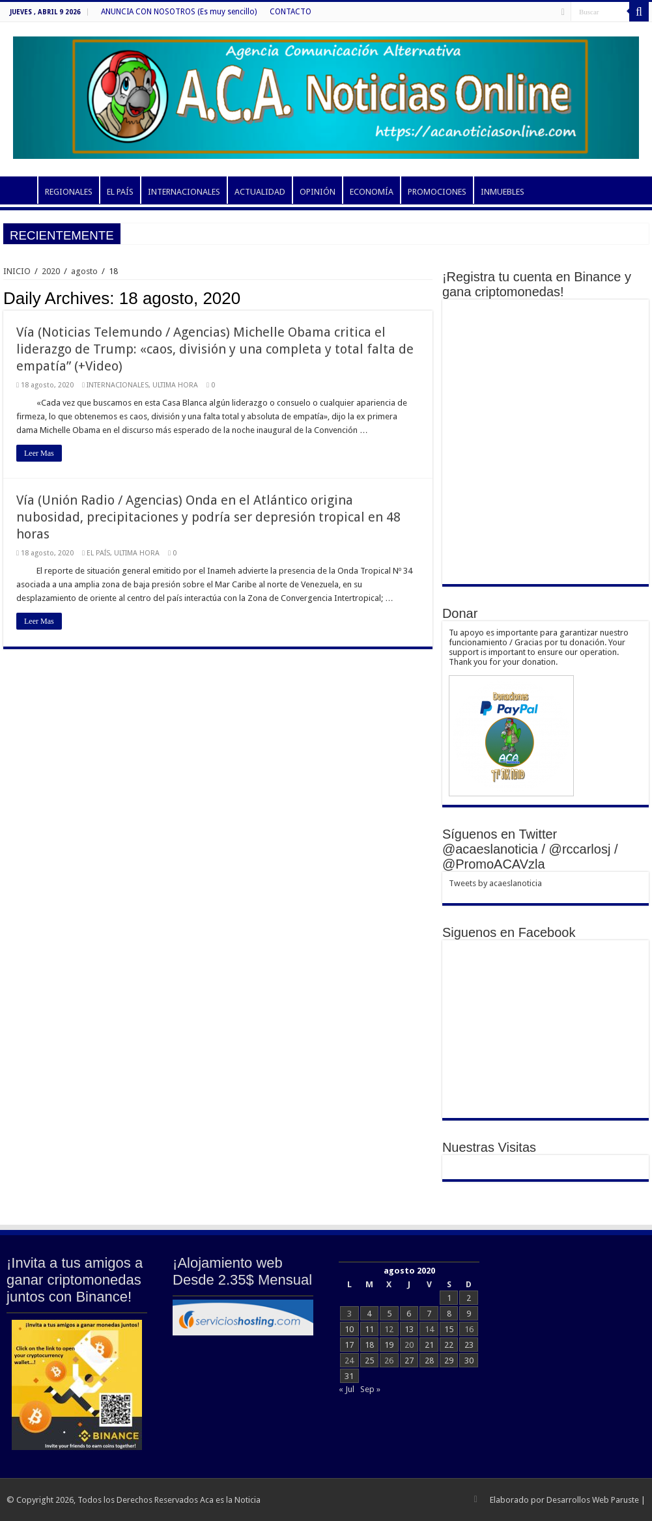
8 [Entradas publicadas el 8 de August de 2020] (449, 1314)
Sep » (370, 1389)
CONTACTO (290, 11)
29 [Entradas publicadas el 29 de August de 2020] (448, 1360)
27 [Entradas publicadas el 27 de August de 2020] (409, 1360)
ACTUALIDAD (259, 192)
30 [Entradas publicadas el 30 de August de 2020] (469, 1360)
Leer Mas (39, 453)
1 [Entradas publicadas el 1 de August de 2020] (449, 1298)
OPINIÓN (317, 192)
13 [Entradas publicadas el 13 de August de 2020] (409, 1329)
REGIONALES (68, 192)
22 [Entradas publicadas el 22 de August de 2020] (448, 1345)
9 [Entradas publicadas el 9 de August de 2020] (468, 1314)
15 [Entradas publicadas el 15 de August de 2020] (448, 1329)
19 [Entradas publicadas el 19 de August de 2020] (388, 1345)
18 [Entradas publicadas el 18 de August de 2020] (369, 1345)
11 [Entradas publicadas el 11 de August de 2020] (369, 1329)
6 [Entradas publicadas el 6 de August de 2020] (408, 1314)
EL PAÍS (120, 192)
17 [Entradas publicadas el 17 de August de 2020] (349, 1345)
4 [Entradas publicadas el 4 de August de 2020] (369, 1314)
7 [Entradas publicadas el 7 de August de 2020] (429, 1314)
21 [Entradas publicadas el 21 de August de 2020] (429, 1345)
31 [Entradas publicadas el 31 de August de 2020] (349, 1376)
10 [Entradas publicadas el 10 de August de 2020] (349, 1329)
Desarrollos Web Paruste (592, 1500)
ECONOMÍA (371, 192)
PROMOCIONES (437, 192)
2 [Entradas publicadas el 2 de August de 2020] (468, 1298)
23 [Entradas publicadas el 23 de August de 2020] (469, 1345)
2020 (51, 271)
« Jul (346, 1389)
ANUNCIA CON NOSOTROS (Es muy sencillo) (179, 11)
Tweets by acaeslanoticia (495, 883)
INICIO (20, 190)
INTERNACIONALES (184, 192)
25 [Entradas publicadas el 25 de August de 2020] (369, 1360)
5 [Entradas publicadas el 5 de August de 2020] (389, 1314)
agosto (84, 271)
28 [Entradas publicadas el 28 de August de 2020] (429, 1360)
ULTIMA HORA (175, 385)
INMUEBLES (502, 192)
